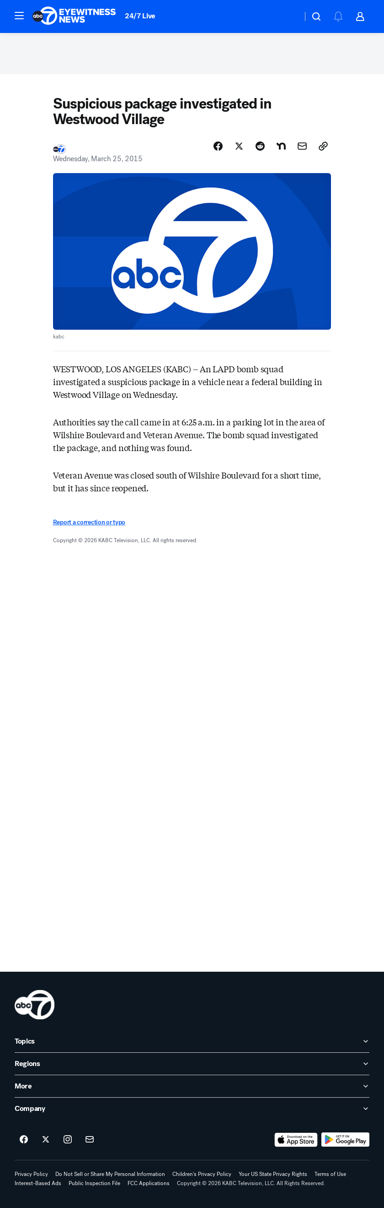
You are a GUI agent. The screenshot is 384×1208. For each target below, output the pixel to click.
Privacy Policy (31, 1174)
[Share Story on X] (239, 146)
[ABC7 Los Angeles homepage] (74, 16)
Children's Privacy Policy (201, 1174)
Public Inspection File (94, 1183)
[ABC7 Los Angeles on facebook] (24, 1140)
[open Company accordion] (192, 1108)
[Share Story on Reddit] (260, 146)
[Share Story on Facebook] (218, 146)
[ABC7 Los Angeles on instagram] (68, 1140)
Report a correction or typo (89, 522)
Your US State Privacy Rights (273, 1174)
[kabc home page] (34, 1004)
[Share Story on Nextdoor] (281, 146)
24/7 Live (140, 16)
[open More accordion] (192, 1086)
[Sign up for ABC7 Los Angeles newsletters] (89, 1140)
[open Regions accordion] (192, 1063)
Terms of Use (330, 1174)
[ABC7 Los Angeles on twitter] (46, 1140)
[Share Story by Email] (302, 146)
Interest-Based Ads (38, 1183)
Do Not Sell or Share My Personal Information (110, 1174)
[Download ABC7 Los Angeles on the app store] (296, 1139)
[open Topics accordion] (192, 1041)
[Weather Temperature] (288, 16)
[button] (19, 15)
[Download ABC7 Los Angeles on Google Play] (345, 1139)
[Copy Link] (323, 146)
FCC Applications (149, 1183)
